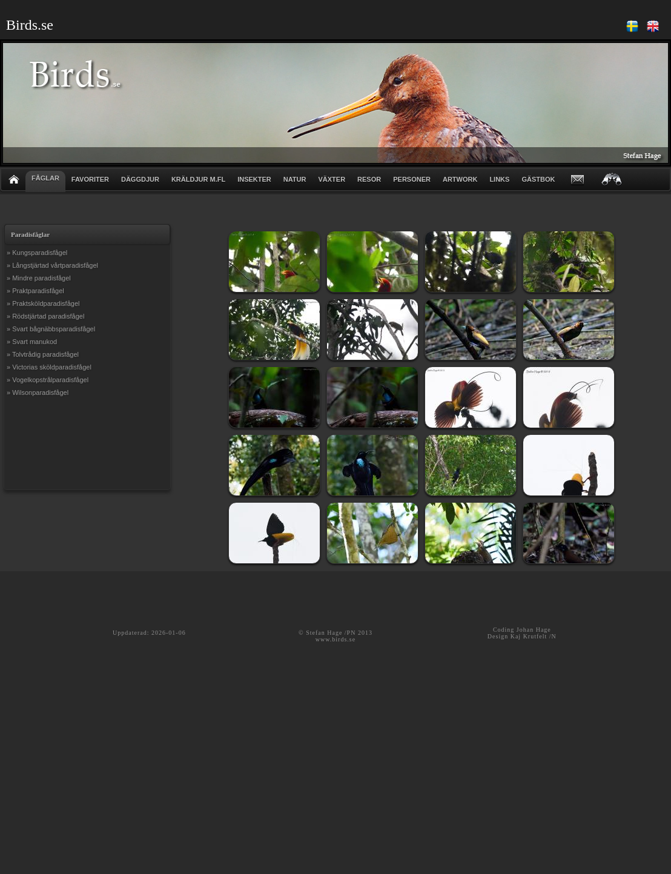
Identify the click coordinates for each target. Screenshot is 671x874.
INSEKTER (254, 179)
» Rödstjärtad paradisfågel (45, 316)
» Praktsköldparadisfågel (43, 303)
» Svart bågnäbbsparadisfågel (51, 329)
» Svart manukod (32, 341)
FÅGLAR (45, 178)
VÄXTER (331, 179)
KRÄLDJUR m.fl (198, 179)
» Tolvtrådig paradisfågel (43, 354)
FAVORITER (90, 179)
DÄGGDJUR (140, 179)
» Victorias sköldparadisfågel (49, 367)
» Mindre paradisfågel (39, 278)
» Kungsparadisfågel (37, 252)
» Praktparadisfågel (35, 290)
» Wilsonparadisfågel (37, 392)
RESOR (369, 179)
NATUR (294, 179)
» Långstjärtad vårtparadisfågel (52, 265)
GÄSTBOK (538, 179)
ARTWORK (460, 179)
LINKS (499, 179)
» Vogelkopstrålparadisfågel (47, 379)
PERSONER (412, 179)
